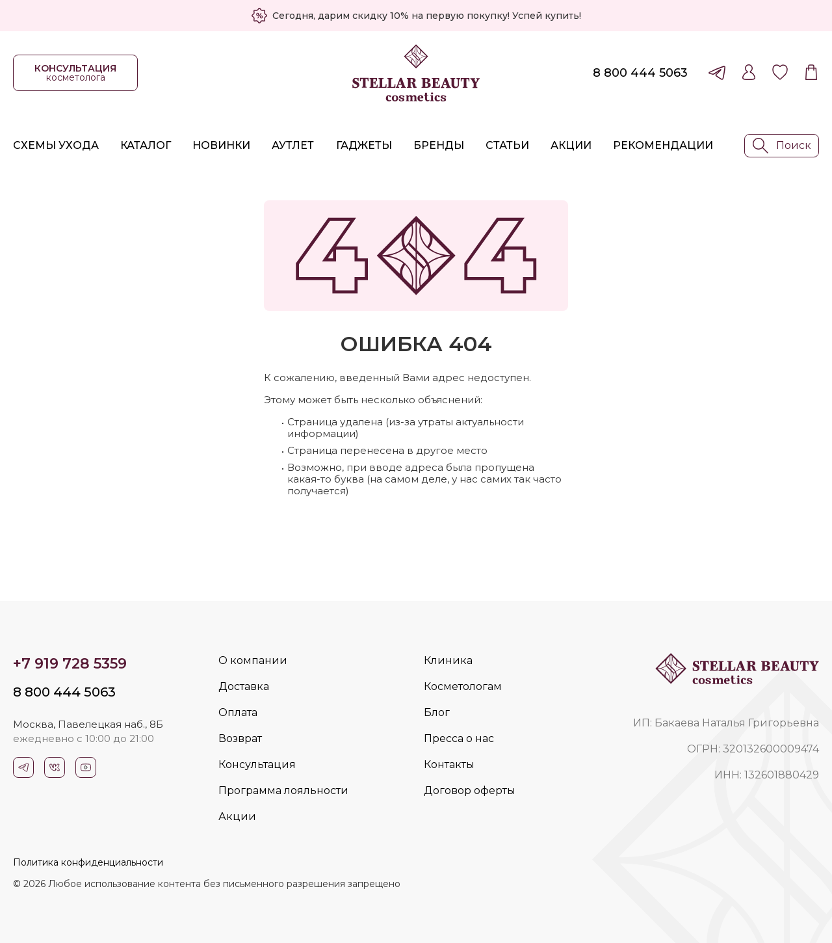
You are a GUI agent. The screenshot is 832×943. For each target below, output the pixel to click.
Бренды (438, 145)
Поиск (782, 145)
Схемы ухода (56, 145)
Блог (437, 712)
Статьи (507, 145)
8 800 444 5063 (640, 73)
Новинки (221, 145)
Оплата (237, 712)
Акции (571, 145)
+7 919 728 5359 (70, 663)
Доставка (243, 686)
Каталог (145, 145)
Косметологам (463, 686)
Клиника (448, 660)
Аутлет (293, 145)
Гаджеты (364, 145)
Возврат (240, 738)
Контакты (449, 764)
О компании (252, 660)
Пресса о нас (459, 738)
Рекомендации (663, 145)
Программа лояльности (283, 790)
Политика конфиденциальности (88, 862)
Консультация (257, 764)
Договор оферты (469, 790)
